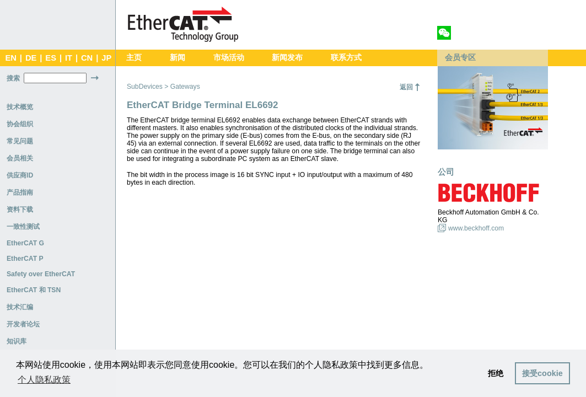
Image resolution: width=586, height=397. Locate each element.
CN (87, 57)
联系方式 (346, 57)
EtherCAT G (25, 243)
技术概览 (20, 107)
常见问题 (20, 141)
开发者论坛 (23, 324)
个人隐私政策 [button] (44, 379)
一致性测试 (23, 226)
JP (106, 57)
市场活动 (228, 57)
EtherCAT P (25, 258)
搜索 (13, 78)
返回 (406, 87)
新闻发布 (287, 57)
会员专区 (460, 57)
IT (68, 57)
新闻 (177, 57)
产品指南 (20, 192)
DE (30, 57)
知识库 (16, 341)
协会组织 (20, 124)
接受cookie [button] (542, 373)
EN (10, 57)
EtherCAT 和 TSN (34, 290)
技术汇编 (20, 307)
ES (50, 57)
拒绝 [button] (495, 373)
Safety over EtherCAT (41, 274)
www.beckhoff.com (476, 228)
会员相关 (20, 158)
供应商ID (20, 175)
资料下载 (20, 209)
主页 (134, 57)
